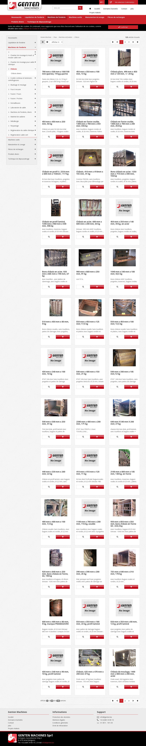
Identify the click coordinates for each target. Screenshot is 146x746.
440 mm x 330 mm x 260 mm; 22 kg (53, 473)
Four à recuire (15, 89)
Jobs (132, 9)
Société (97, 9)
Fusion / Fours (15, 94)
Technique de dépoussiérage (39, 22)
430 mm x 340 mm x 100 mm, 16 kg (53, 373)
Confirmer (123, 27)
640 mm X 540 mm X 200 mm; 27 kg (122, 423)
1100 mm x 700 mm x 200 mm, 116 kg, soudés (88, 523)
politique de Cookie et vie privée (35, 29)
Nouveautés (16, 17)
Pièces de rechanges (116, 17)
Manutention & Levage (94, 17)
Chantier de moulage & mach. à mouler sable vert (21, 56)
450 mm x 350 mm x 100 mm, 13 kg (87, 73)
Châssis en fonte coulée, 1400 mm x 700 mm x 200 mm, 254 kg (123, 124)
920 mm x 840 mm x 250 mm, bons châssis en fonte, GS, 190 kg (55, 574)
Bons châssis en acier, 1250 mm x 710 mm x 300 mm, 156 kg (123, 174)
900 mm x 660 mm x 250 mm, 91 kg (87, 273)
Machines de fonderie (56, 17)
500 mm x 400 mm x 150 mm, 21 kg (87, 373)
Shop (55, 37)
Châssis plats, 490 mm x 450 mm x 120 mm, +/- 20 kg (124, 73)
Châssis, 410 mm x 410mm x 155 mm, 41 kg (89, 173)
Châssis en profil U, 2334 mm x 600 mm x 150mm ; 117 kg (55, 173)
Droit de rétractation (60, 726)
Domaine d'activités (110, 9)
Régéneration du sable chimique (22, 130)
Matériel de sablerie (17, 117)
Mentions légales (58, 720)
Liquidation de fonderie (34, 17)
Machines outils (75, 17)
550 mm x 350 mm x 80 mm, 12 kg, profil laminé (124, 623)
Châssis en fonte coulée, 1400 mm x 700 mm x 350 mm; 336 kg (88, 124)
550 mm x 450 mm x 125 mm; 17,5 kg (87, 323)
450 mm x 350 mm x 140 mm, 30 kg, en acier (122, 223)
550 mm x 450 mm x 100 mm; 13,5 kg (122, 323)
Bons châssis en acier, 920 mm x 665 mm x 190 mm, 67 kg (55, 274)
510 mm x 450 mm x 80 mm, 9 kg (55, 323)
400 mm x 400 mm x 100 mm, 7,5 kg (53, 523)
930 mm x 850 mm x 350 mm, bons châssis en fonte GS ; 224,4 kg (123, 524)
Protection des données (61, 717)
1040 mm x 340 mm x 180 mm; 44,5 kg (123, 273)
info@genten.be (106, 717)
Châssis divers (16, 73)
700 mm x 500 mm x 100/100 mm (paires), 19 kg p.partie (55, 73)
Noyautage (14, 126)
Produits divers (17, 22)
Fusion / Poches (16, 98)
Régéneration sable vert (19, 135)
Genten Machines (45, 37)
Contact (124, 9)
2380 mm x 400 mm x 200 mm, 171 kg (88, 423)
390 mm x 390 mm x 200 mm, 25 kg (87, 573)
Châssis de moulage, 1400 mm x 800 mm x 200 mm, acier (123, 674)
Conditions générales (60, 723)
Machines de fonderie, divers (21, 112)
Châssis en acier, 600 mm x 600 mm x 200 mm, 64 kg (89, 223)
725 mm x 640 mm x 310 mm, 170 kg (122, 573)
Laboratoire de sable (18, 107)
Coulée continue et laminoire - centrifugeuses (20, 79)
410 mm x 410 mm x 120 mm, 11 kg (87, 473)
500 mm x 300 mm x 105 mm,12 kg (122, 373)
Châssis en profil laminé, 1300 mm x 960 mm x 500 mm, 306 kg (54, 224)
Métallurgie (14, 121)
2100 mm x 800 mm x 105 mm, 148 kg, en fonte (123, 473)
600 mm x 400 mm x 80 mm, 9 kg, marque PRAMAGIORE (55, 623)
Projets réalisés (95, 12)
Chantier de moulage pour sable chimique (21, 63)
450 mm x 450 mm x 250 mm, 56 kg (53, 123)
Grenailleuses (15, 103)
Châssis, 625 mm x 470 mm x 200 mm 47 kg (90, 673)
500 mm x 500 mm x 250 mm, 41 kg (53, 423)
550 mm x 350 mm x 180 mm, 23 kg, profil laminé (88, 623)
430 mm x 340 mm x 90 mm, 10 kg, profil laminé (55, 673)
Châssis (13, 69)
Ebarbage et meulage (18, 85)
